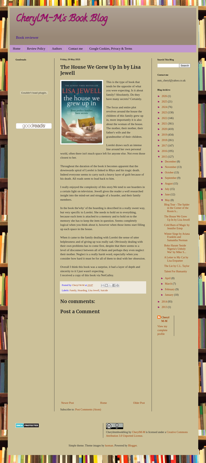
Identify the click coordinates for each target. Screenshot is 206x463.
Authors (57, 48)
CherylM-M (138, 432)
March (169, 283)
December (171, 161)
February (170, 289)
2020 (165, 129)
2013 (165, 307)
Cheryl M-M (165, 319)
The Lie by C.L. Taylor (176, 266)
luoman (109, 445)
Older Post (139, 402)
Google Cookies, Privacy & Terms (110, 48)
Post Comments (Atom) (88, 409)
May (167, 200)
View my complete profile (162, 330)
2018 (165, 140)
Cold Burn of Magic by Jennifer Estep (177, 227)
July (167, 189)
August (169, 183)
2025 (165, 101)
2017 (165, 145)
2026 (165, 96)
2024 (165, 107)
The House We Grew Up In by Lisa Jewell (177, 218)
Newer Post (67, 402)
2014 (165, 301)
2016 (165, 151)
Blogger (132, 445)
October (169, 172)
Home (16, 48)
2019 (165, 134)
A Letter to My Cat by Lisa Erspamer (176, 259)
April (168, 278)
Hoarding (82, 290)
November (171, 167)
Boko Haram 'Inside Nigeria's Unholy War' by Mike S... (175, 249)
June (167, 194)
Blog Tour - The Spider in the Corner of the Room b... (176, 208)
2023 (165, 112)
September (171, 177)
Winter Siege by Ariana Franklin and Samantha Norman (177, 237)
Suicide (104, 290)
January (169, 294)
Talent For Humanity (175, 271)
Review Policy (36, 48)
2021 (165, 123)
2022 (165, 118)
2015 (165, 156)
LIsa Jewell (93, 290)
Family (73, 290)
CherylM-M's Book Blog (61, 19)
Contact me (75, 48)
